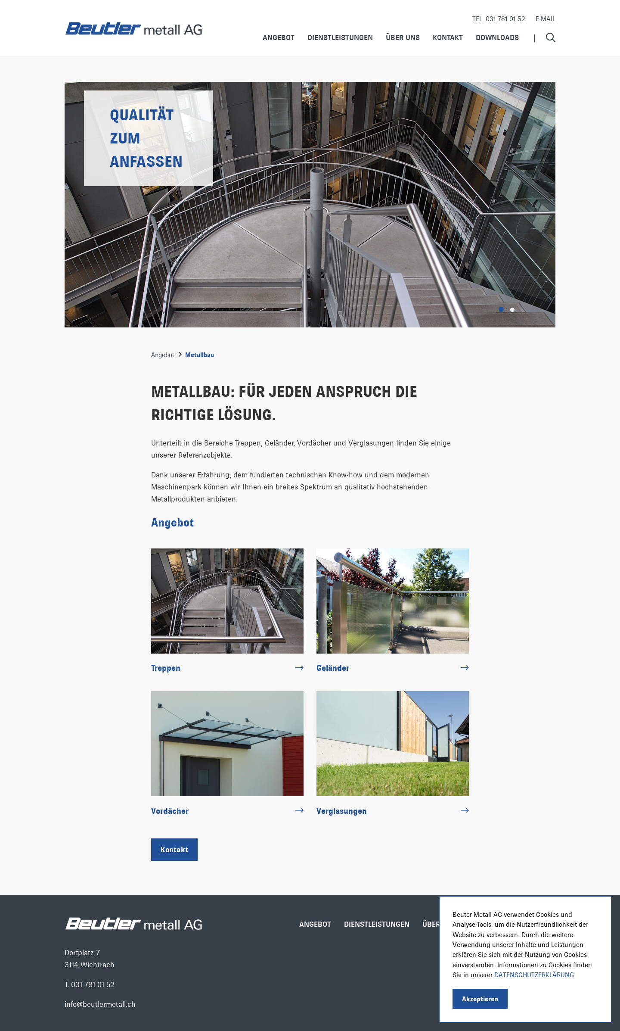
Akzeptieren (480, 999)
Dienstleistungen (340, 37)
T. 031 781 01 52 (90, 984)
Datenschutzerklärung (534, 974)
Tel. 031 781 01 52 (498, 18)
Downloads (497, 37)
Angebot (278, 37)
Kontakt (448, 37)
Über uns (403, 37)
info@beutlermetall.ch (100, 1004)
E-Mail (545, 18)
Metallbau (199, 355)
